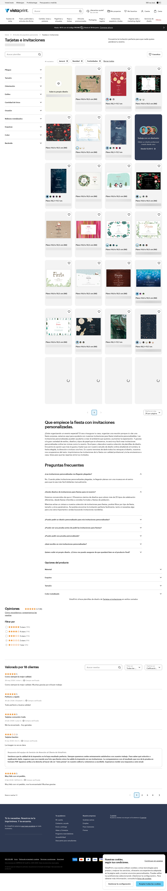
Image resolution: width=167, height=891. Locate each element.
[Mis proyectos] (114, 11)
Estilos (7, 94)
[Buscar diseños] (39, 54)
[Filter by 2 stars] (6, 640)
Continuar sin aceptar (154, 861)
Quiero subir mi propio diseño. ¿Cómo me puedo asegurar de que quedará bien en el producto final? (87, 552)
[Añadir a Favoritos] (99, 69)
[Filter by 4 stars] (6, 631)
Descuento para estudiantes (66, 841)
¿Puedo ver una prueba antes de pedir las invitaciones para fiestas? (73, 528)
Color (7, 135)
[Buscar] (80, 11)
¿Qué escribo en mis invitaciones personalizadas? (66, 544)
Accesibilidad (61, 837)
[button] (87, 412)
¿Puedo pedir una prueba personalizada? (62, 536)
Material (48, 569)
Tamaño (8, 78)
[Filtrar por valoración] (133, 667)
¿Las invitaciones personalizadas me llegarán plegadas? (68, 474)
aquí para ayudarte (28, 826)
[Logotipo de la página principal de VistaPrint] (17, 11)
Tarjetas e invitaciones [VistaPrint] (112, 599)
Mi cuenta (59, 820)
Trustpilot (113, 815)
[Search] (119, 667)
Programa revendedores (64, 834)
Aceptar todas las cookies (150, 884)
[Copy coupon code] (81, 27)
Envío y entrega (61, 827)
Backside (8, 143)
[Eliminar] (63, 61)
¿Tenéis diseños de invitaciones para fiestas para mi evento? (70, 492)
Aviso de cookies (144, 878)
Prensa (85, 830)
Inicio (7, 35)
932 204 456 (9, 859)
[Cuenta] (145, 11)
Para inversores (88, 827)
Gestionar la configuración (119, 884)
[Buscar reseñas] (102, 667)
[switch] (155, 2)
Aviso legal (60, 859)
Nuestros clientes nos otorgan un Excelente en (128, 817)
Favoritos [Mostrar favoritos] (154, 54)
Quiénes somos (88, 820)
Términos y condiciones (48, 859)
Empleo (85, 823)
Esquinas (8, 127)
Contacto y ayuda (62, 823)
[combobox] (56, 11)
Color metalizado (52, 594)
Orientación (10, 86)
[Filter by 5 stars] (6, 627)
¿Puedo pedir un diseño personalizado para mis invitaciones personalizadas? (77, 519)
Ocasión (8, 110)
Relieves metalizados (14, 119)
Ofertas (158, 20)
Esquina (48, 577)
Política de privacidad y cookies (29, 859)
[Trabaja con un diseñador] (148, 137)
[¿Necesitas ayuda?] (95, 11)
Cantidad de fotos (12, 102)
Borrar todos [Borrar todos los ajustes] (109, 61)
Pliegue (8, 70)
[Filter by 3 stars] (6, 636)
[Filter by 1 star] (6, 645)
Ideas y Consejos (62, 830)
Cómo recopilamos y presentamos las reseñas (21, 613)
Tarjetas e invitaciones (50, 35)
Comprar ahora (106, 27)
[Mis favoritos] (130, 11)
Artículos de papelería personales (25, 35)
